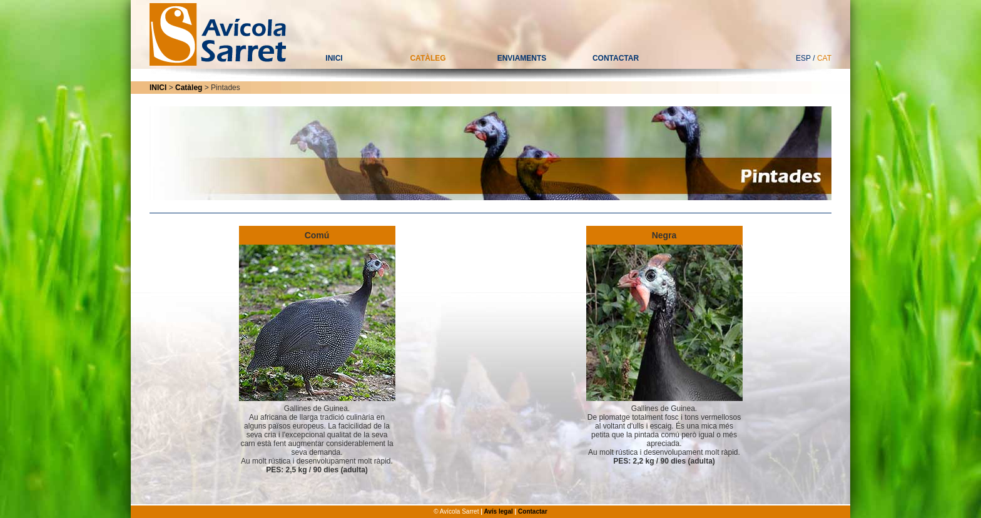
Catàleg (188, 87)
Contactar (532, 511)
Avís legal (498, 511)
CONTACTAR (615, 58)
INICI (333, 58)
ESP (803, 58)
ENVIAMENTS (522, 58)
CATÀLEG (427, 58)
